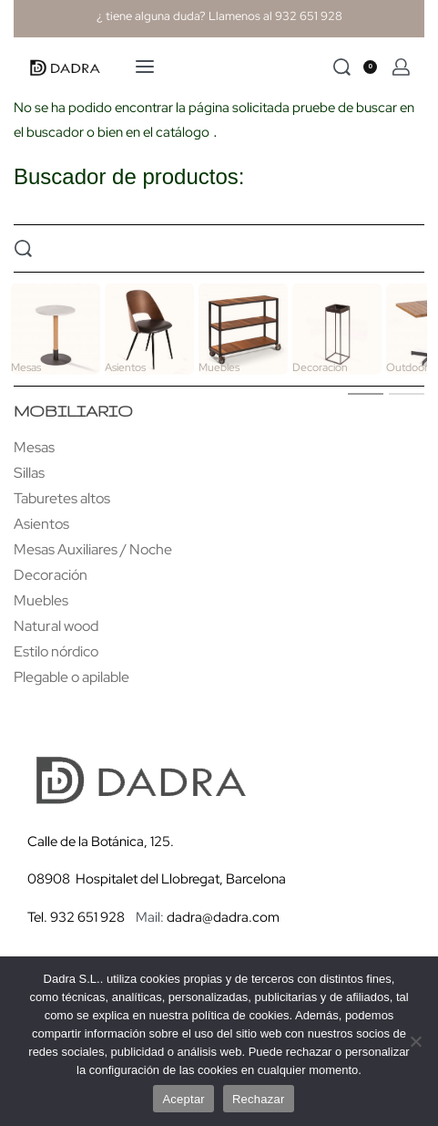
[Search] (341, 67)
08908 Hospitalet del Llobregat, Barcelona (156, 879)
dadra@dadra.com (223, 917)
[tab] (365, 393)
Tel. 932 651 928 (76, 917)
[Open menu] (145, 66)
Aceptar (183, 1099)
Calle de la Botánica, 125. (102, 841)
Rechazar (258, 1099)
